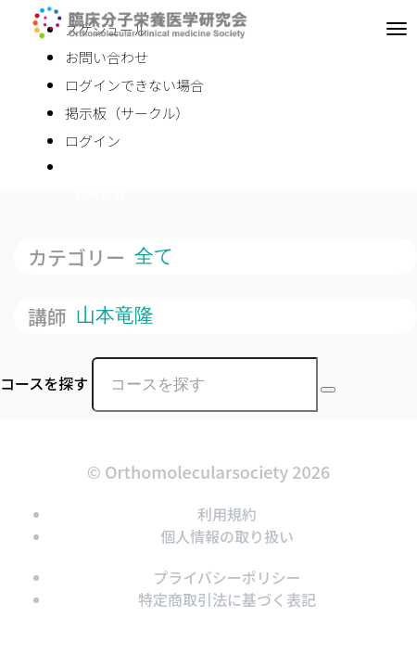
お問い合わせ (106, 57)
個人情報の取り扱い (227, 536)
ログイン (92, 140)
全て (157, 255)
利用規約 (227, 514)
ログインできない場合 (134, 85)
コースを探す (44, 383)
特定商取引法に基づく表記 (227, 599)
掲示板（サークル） (127, 112)
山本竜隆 (117, 315)
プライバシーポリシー (227, 577)
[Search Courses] (328, 389)
